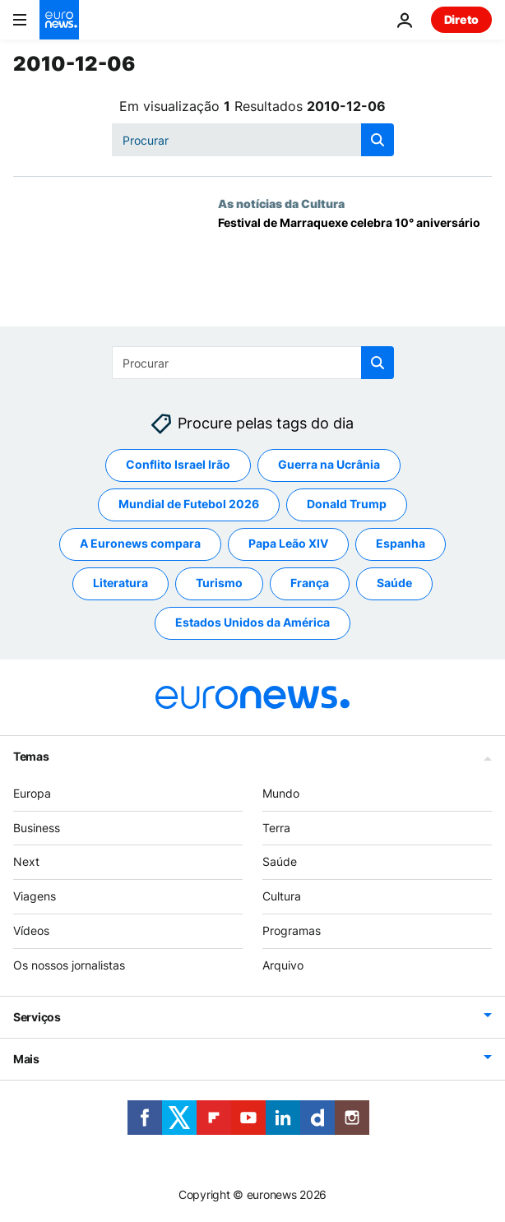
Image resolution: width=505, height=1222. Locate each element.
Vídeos (31, 930)
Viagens (34, 896)
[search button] (377, 139)
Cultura (281, 896)
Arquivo (282, 965)
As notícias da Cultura (281, 203)
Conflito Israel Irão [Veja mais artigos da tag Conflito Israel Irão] (178, 464)
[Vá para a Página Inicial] (59, 19)
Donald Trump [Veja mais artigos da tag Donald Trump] (347, 504)
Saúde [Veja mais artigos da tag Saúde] (394, 583)
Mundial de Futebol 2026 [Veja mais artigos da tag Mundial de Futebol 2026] (188, 504)
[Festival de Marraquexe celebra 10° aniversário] (355, 271)
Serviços (37, 1017)
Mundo (280, 793)
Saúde (279, 861)
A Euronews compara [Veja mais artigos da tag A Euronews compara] (140, 543)
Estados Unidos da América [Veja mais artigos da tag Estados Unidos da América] (252, 622)
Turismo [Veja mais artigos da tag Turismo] (219, 583)
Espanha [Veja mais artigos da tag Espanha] (400, 543)
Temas (31, 756)
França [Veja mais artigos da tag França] (309, 583)
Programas (291, 930)
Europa (32, 793)
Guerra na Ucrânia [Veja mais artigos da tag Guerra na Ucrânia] (329, 464)
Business (36, 828)
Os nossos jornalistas (69, 965)
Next (26, 861)
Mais (26, 1059)
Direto (461, 19)
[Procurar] (253, 139)
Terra (276, 828)
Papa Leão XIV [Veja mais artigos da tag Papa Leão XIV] (288, 543)
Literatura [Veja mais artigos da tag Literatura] (120, 583)
